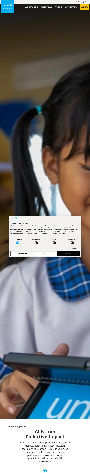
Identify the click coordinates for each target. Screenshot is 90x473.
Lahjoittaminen (32, 7)
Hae (78, 2)
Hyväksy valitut (45, 253)
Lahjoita (84, 7)
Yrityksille (11, 427)
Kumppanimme (20, 427)
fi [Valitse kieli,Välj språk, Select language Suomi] (85, 2)
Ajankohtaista (72, 7)
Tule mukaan (47, 7)
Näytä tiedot (73, 248)
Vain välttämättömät (21, 253)
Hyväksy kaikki (68, 253)
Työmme (59, 7)
